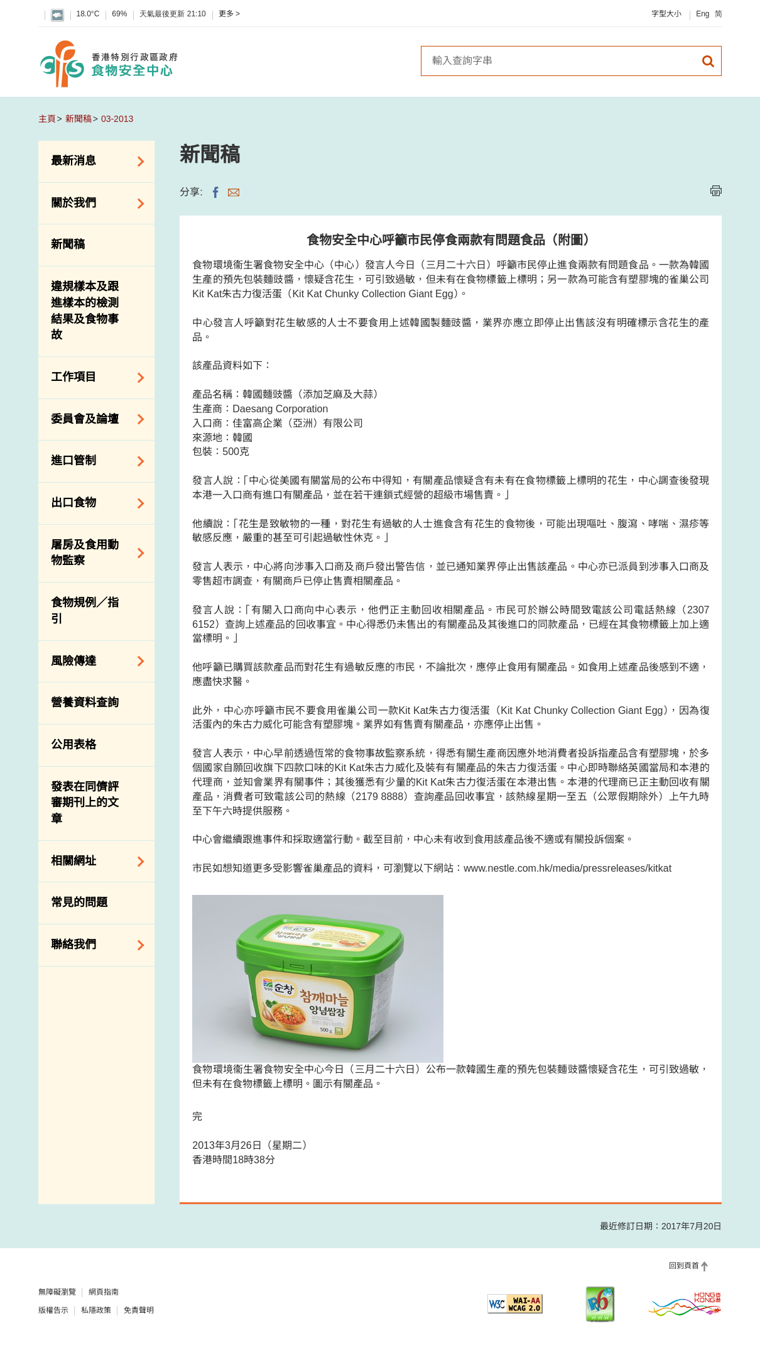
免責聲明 (139, 1310)
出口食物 (93, 503)
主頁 (47, 119)
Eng (702, 13)
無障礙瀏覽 (57, 1292)
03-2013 (117, 119)
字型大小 (666, 13)
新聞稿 (78, 119)
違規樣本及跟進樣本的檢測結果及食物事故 (85, 310)
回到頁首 (684, 1265)
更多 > (229, 13)
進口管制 (93, 461)
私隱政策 (96, 1310)
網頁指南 (104, 1292)
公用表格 (73, 744)
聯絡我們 (93, 945)
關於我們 (93, 203)
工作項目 (93, 377)
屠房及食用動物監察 (93, 553)
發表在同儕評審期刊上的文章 (85, 803)
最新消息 (93, 161)
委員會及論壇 (93, 419)
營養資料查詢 (85, 702)
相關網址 (93, 861)
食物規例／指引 (85, 610)
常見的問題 (79, 902)
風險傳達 (93, 661)
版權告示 (53, 1310)
